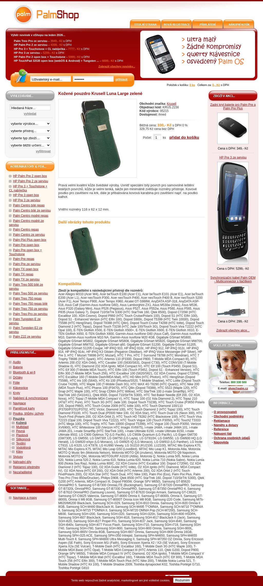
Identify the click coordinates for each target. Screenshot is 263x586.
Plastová (22, 435)
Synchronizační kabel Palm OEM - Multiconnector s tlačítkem (232, 279)
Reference (221, 429)
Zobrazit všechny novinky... (116, 66)
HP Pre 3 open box (26, 195)
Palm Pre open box (26, 245)
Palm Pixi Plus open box (29, 240)
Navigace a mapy (25, 498)
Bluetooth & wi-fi (24, 372)
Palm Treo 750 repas (27, 298)
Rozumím (182, 580)
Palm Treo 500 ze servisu (30, 293)
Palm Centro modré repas (30, 215)
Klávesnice (20, 388)
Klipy (19, 451)
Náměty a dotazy (226, 425)
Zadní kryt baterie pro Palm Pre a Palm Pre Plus (233, 106)
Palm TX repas (23, 274)
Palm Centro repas (26, 229)
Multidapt (22, 427)
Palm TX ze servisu (26, 279)
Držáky (18, 377)
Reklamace (222, 421)
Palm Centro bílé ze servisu (32, 210)
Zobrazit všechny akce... (232, 330)
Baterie (18, 367)
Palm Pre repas (23, 259)
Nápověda (221, 442)
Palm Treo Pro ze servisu (30, 314)
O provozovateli (225, 412)
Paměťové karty (24, 408)
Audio (17, 362)
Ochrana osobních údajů (232, 438)
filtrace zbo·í (30, 136)
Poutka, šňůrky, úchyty (28, 413)
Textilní (20, 443)
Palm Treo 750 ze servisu (30, 309)
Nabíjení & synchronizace (30, 398)
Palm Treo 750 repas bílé (30, 303)
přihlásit (122, 79)
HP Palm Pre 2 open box (30, 176)
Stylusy (18, 457)
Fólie (16, 382)
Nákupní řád (222, 433)
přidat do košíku (184, 137)
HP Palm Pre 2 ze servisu (30, 181)
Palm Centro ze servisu (29, 235)
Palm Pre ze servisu (27, 264)
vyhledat (30, 114)
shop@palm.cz (238, 388)
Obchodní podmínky (228, 416)
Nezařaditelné (22, 472)
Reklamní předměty (26, 467)
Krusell (171, 104)
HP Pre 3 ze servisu (26, 200)
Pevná (20, 431)
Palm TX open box (26, 269)
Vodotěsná (23, 447)
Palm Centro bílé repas (29, 205)
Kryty (16, 393)
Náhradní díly (22, 462)
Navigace (19, 403)
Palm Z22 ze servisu (27, 336)
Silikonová (23, 439)
